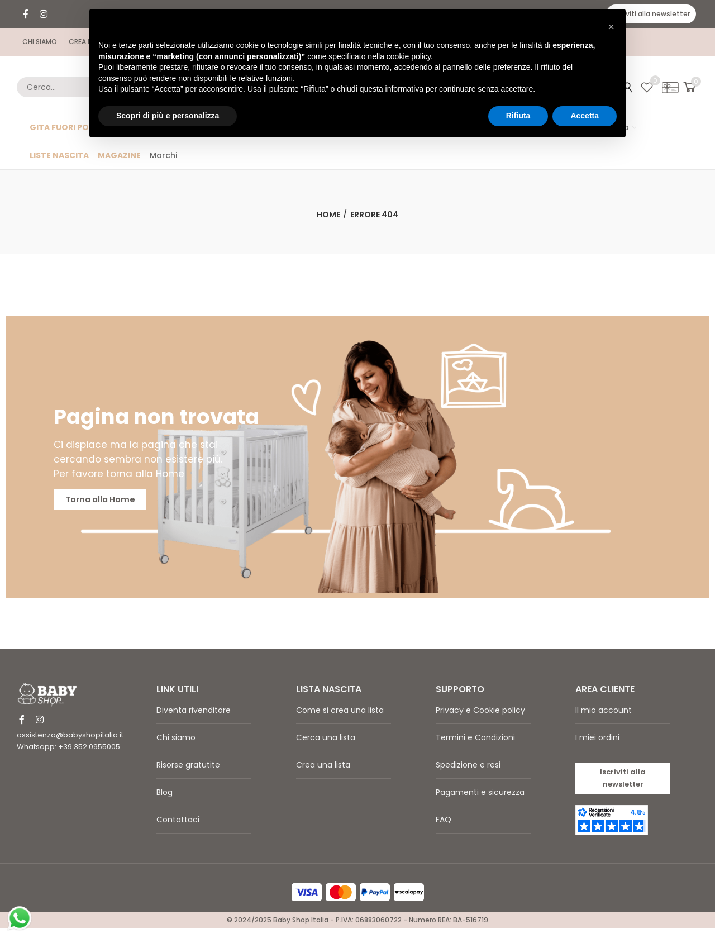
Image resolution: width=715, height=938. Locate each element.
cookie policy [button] (409, 56)
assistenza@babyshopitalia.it (70, 743)
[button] (651, 13)
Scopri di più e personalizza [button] (167, 115)
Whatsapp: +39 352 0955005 (68, 755)
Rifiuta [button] (518, 115)
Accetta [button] (584, 115)
